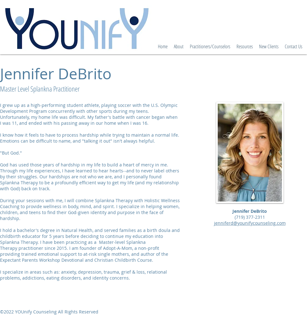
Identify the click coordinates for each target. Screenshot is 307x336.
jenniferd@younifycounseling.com (250, 223)
